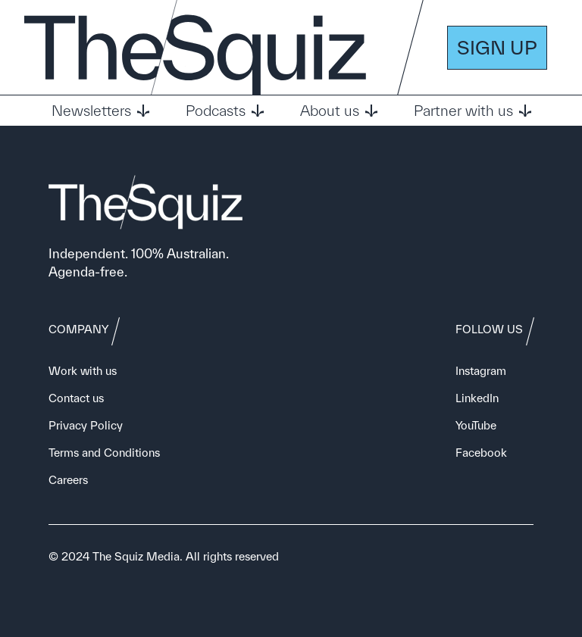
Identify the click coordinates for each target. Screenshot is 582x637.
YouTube (475, 425)
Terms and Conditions (104, 452)
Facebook (481, 452)
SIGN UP (497, 47)
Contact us (76, 398)
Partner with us (472, 110)
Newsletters (100, 110)
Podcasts (225, 110)
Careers (68, 479)
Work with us (82, 370)
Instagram (480, 370)
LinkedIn (477, 398)
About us (338, 110)
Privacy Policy (85, 425)
